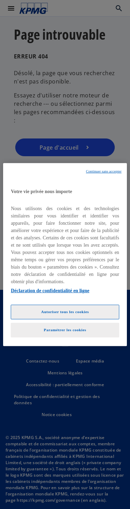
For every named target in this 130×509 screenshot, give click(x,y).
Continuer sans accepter (104, 171)
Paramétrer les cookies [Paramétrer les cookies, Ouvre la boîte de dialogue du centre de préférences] (65, 330)
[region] (65, 254)
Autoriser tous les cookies (65, 312)
